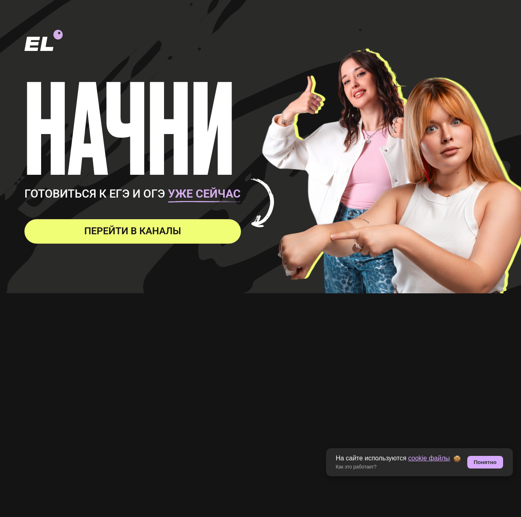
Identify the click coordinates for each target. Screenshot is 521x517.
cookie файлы (429, 458)
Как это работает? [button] (356, 467)
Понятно (485, 462)
